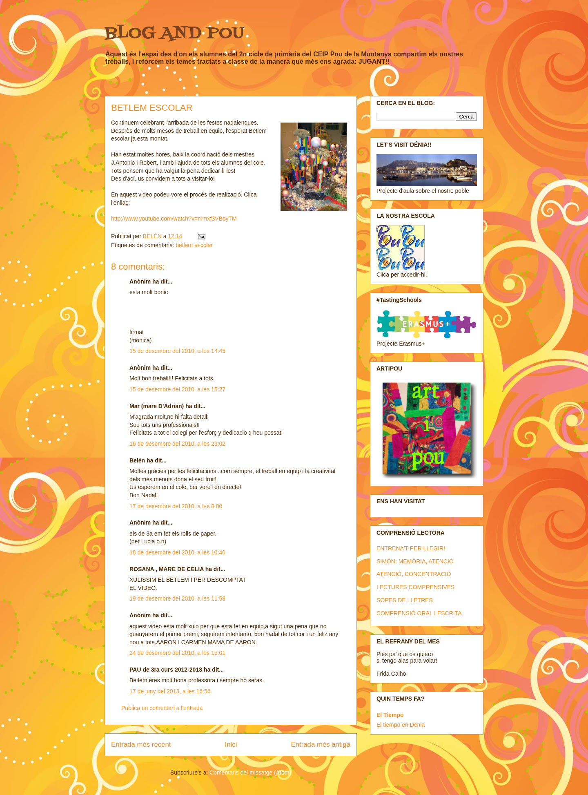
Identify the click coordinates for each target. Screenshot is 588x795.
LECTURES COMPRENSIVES (415, 587)
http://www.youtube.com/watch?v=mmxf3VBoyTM (174, 218)
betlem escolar (194, 245)
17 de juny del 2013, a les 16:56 (170, 691)
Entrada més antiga (320, 744)
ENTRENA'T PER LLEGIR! (410, 548)
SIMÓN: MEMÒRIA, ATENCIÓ (415, 561)
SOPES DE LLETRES (404, 600)
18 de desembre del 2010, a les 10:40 (177, 552)
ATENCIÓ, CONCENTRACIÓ (413, 574)
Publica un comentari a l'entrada (162, 708)
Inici (231, 744)
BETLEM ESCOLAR (151, 108)
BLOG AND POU (174, 33)
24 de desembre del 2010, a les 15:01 (177, 653)
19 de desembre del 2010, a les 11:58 (177, 598)
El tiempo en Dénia (400, 724)
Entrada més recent (141, 744)
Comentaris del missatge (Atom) (250, 772)
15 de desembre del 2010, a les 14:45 (177, 351)
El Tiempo (390, 715)
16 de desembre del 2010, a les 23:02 (177, 443)
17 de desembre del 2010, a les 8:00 (175, 506)
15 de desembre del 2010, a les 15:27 (177, 389)
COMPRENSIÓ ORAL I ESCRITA (418, 613)
